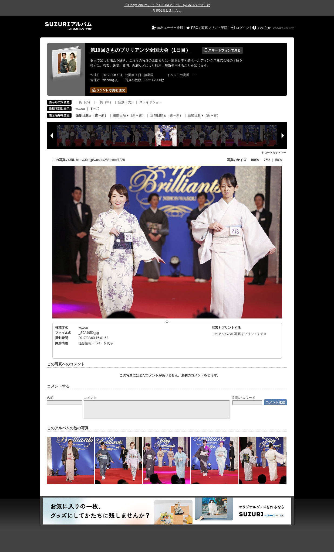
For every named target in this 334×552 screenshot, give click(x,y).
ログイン (242, 28)
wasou (80, 109)
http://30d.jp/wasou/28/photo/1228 (100, 160)
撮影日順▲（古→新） (92, 115)
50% (278, 160)
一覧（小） (84, 102)
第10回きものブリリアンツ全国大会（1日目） (140, 50)
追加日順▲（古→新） (166, 115)
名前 (50, 398)
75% (267, 160)
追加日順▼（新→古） (204, 115)
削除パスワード (243, 398)
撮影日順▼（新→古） (129, 115)
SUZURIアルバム (68, 26)
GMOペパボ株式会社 (284, 28)
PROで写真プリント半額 (209, 28)
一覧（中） (105, 102)
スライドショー (150, 102)
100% (254, 160)
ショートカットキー (274, 152)
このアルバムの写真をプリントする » (239, 334)
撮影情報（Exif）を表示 (96, 343)
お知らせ (264, 28)
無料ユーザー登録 (170, 28)
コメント (90, 398)
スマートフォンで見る (222, 50)
